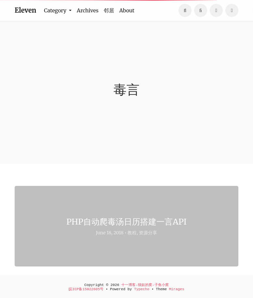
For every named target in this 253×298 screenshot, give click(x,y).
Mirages (176, 289)
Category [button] (56, 10)
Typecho (141, 289)
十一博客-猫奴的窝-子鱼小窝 (144, 285)
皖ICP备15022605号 (86, 289)
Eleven (25, 10)
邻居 (109, 10)
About (127, 10)
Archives (88, 10)
